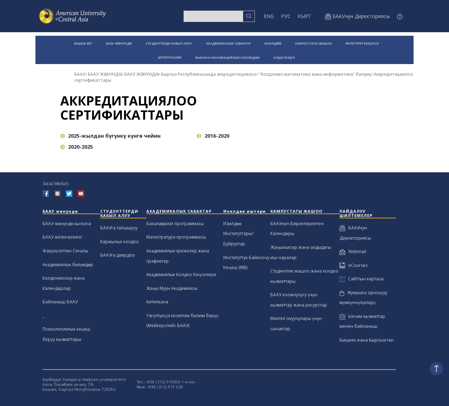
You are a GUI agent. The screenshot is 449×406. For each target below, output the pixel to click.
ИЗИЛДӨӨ (272, 43)
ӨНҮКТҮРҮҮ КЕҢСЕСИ (362, 43)
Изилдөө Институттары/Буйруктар (238, 234)
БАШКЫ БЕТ (83, 43)
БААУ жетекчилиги (62, 237)
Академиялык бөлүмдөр (68, 265)
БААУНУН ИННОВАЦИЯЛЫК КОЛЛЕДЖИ (227, 57)
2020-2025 (76, 146)
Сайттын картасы (361, 279)
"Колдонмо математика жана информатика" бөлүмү (315, 74)
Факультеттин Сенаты (65, 251)
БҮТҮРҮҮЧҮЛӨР (169, 57)
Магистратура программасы (176, 237)
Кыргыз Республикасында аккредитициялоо (209, 74)
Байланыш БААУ (60, 302)
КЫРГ (304, 16)
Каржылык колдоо (119, 242)
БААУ (79, 74)
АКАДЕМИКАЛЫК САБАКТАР (228, 43)
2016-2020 (213, 135)
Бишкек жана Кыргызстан (366, 340)
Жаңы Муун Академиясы (171, 288)
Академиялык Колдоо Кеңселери (181, 274)
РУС (286, 16)
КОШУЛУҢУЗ (284, 57)
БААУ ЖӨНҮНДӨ (119, 43)
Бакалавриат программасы (175, 224)
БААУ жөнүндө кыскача (67, 224)
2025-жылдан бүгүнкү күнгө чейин (110, 135)
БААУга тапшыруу (118, 228)
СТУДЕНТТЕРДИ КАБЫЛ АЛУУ (169, 43)
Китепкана (157, 302)
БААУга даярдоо (117, 255)
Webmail (352, 251)
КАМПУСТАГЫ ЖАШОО (313, 43)
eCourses (353, 265)
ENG (269, 16)
